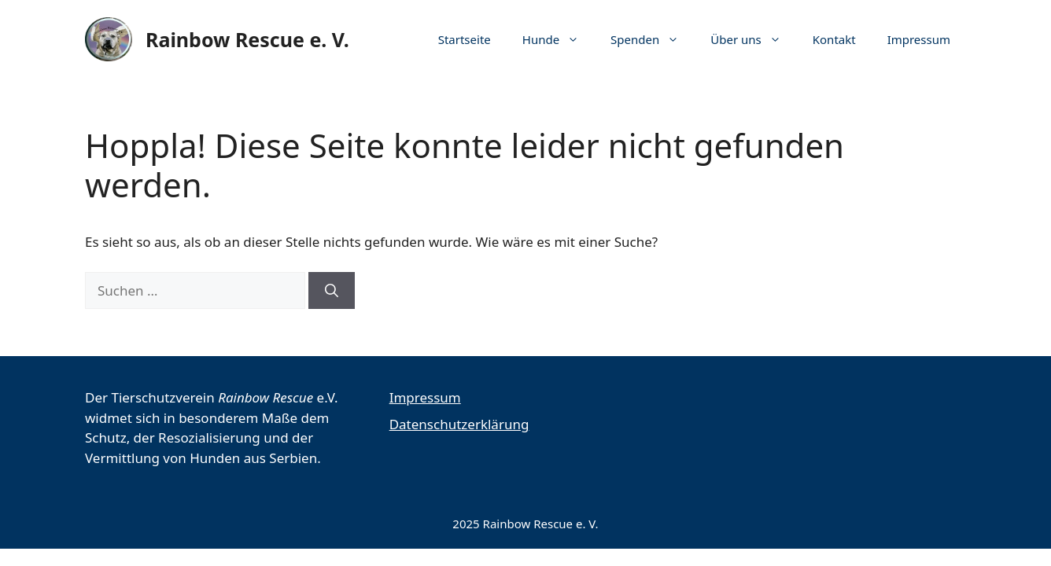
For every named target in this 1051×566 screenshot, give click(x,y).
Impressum (918, 39)
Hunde (558, 39)
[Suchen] (331, 291)
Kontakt (834, 39)
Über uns (753, 39)
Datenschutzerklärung (459, 424)
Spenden (652, 39)
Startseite (464, 39)
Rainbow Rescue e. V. (247, 39)
